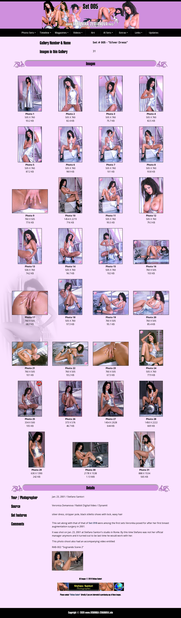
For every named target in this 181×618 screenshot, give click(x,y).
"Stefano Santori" (75, 594)
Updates (153, 32)
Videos (77, 32)
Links (138, 32)
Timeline (44, 32)
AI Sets (107, 32)
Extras (122, 32)
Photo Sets (28, 32)
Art (93, 32)
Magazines (61, 32)
